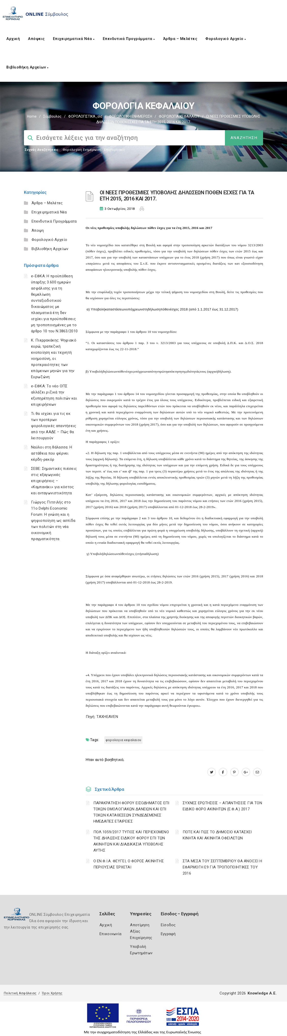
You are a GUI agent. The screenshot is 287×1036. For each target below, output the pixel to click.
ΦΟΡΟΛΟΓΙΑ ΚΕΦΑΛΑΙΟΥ (179, 116)
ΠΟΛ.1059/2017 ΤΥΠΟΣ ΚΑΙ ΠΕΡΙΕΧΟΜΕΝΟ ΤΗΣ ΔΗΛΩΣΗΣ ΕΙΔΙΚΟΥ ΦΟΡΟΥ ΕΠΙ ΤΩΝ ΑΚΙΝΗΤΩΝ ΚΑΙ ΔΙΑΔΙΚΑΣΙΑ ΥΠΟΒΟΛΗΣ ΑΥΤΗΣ (131, 841)
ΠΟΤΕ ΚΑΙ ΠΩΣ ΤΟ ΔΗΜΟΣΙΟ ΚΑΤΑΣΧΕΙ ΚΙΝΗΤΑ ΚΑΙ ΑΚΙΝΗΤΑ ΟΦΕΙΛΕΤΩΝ (217, 835)
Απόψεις (36, 38)
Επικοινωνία (110, 934)
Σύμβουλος (52, 116)
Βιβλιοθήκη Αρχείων (27, 67)
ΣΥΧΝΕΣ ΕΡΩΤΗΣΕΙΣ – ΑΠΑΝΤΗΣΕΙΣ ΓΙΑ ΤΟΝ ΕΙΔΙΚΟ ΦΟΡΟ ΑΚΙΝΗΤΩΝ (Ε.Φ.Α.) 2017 (222, 806)
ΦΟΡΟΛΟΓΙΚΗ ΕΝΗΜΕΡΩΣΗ (130, 116)
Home (32, 116)
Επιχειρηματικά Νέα (74, 38)
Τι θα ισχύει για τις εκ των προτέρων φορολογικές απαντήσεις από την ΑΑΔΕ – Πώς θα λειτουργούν (53, 425)
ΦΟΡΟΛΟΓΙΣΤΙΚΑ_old (85, 116)
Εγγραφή (168, 934)
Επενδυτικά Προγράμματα (129, 38)
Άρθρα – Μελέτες (180, 38)
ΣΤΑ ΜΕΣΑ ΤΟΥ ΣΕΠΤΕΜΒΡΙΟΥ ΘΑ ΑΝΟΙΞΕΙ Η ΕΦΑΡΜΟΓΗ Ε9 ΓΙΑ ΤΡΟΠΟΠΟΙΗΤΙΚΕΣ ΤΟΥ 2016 (222, 867)
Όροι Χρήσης (52, 993)
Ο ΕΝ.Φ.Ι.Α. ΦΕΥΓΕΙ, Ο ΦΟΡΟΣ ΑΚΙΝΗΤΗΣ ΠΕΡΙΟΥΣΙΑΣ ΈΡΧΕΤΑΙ (128, 864)
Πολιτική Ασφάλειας (20, 993)
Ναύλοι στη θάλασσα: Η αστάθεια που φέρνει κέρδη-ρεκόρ (51, 453)
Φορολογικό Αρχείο (225, 38)
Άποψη (38, 230)
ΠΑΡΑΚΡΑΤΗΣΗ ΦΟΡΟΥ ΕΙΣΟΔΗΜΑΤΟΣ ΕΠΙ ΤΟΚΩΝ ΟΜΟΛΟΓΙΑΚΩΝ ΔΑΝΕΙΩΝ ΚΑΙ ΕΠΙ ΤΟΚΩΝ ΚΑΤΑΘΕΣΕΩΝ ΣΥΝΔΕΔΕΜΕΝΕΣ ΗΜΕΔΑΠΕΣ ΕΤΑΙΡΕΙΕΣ (131, 812)
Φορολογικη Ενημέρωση (82, 150)
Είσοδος (168, 925)
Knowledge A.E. (262, 993)
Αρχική (13, 38)
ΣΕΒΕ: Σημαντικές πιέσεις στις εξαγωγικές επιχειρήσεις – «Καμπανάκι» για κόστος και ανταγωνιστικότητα (54, 480)
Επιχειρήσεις (114, 150)
